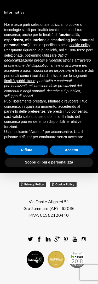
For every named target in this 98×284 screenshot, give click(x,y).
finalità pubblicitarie (19, 81)
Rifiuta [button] (26, 150)
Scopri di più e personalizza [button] (49, 162)
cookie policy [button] (80, 45)
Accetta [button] (71, 150)
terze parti (85, 50)
